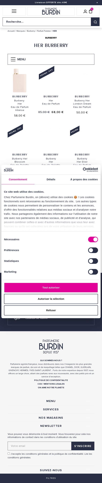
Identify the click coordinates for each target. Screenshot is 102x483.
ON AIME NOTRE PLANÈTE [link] (51, 387)
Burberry (19, 96)
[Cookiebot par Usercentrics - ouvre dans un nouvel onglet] (83, 169)
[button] (14, 11)
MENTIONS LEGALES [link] (54, 384)
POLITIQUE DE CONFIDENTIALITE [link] (51, 380)
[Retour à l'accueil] (51, 11)
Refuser (51, 310)
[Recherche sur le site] (51, 21)
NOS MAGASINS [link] (51, 418)
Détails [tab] (51, 179)
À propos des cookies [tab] (84, 179)
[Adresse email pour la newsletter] (51, 446)
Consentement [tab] (18, 179)
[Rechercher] (95, 21)
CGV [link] (39, 384)
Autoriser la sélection (51, 298)
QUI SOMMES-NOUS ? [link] (51, 360)
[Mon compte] (85, 11)
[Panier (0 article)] (90, 11)
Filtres (51, 478)
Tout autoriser (51, 287)
